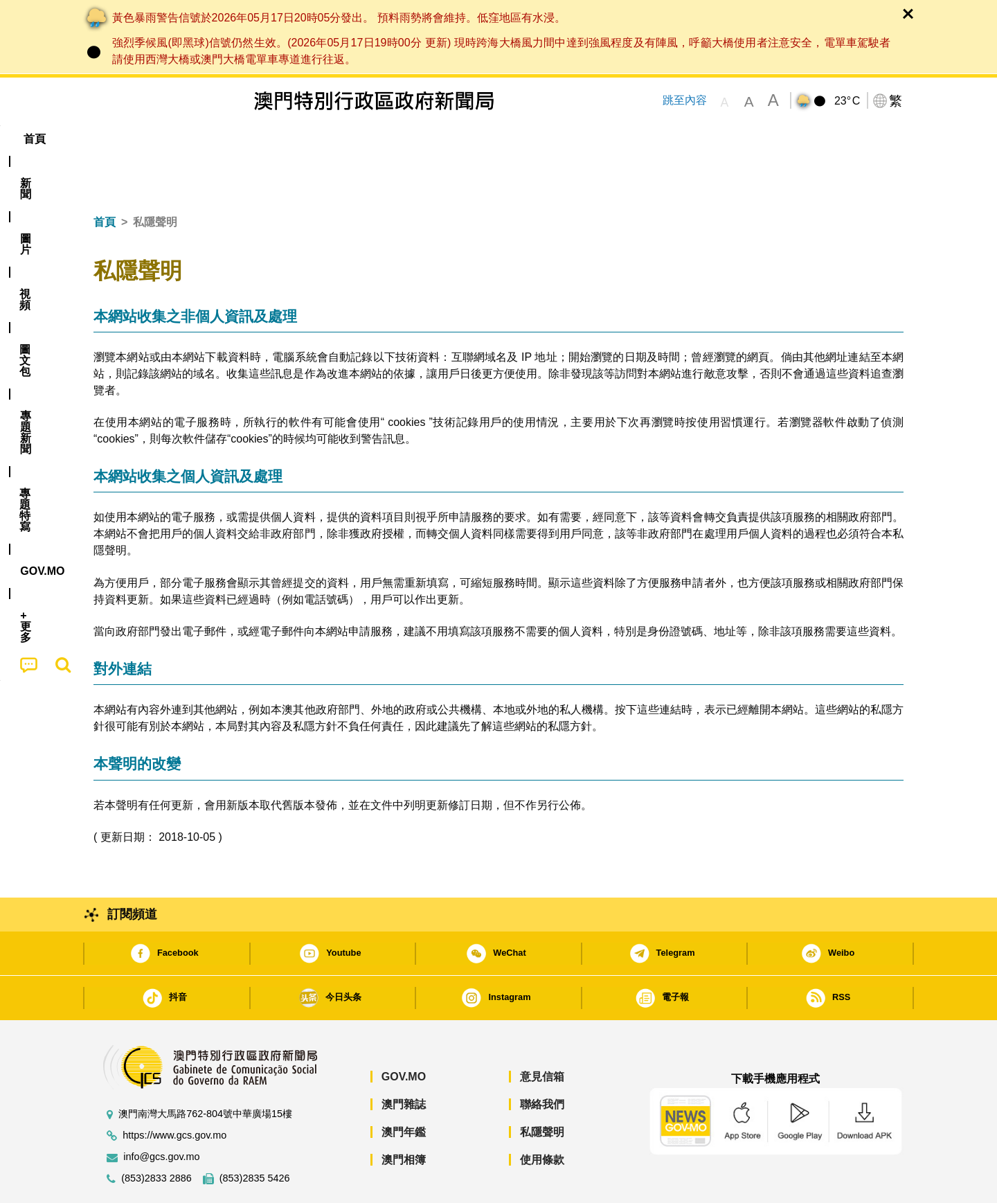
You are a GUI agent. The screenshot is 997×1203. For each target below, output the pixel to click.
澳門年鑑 (403, 1090)
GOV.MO (403, 1034)
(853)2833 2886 (156, 1136)
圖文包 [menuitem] (326, 139)
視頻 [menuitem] (271, 139)
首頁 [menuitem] (118, 139)
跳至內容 (685, 100)
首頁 (104, 180)
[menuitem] (168, 139)
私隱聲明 (542, 1090)
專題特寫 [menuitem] (462, 139)
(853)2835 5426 (254, 1136)
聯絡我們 (542, 1062)
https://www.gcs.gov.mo (174, 1093)
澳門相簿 (403, 1117)
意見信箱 (542, 1034)
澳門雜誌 (403, 1062)
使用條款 (542, 1117)
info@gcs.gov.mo (161, 1115)
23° (847, 101)
